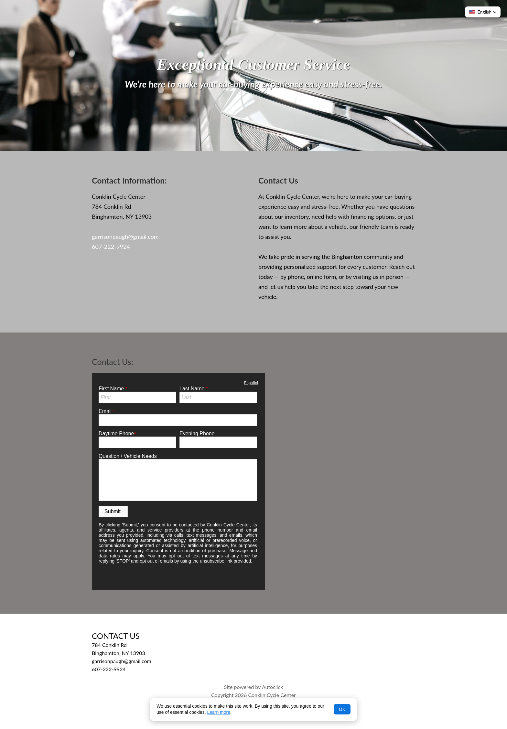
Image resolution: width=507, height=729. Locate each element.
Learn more (218, 712)
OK (342, 709)
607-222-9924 (111, 246)
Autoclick (272, 687)
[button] (483, 12)
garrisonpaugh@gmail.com (125, 236)
